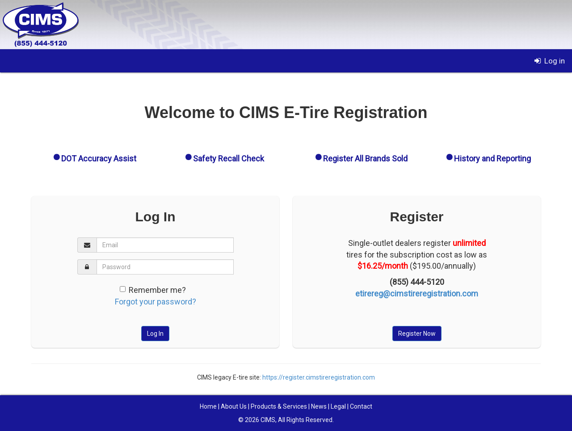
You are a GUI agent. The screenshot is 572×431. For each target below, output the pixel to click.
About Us (234, 406)
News (319, 406)
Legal (338, 406)
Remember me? (157, 290)
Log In (155, 333)
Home (208, 406)
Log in (549, 60)
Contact (361, 406)
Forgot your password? (155, 301)
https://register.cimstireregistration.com (318, 377)
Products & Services (279, 406)
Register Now (417, 333)
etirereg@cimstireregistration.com (416, 293)
